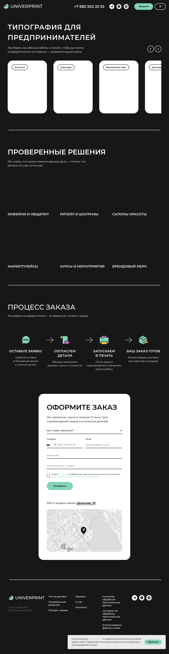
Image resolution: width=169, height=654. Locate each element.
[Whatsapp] (119, 6)
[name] (84, 455)
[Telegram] (111, 6)
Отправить (60, 485)
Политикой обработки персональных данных (76, 476)
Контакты (81, 607)
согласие (63, 474)
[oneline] (84, 466)
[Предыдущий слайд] (150, 49)
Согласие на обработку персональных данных (111, 615)
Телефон (51, 439)
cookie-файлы (95, 639)
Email (88, 439)
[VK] (126, 6)
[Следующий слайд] (158, 49)
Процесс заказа (58, 610)
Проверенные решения (57, 603)
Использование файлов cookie (112, 626)
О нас (78, 601)
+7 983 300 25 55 (89, 6)
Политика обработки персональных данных (111, 601)
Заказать (80, 596)
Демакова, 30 (86, 503)
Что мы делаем (57, 596)
